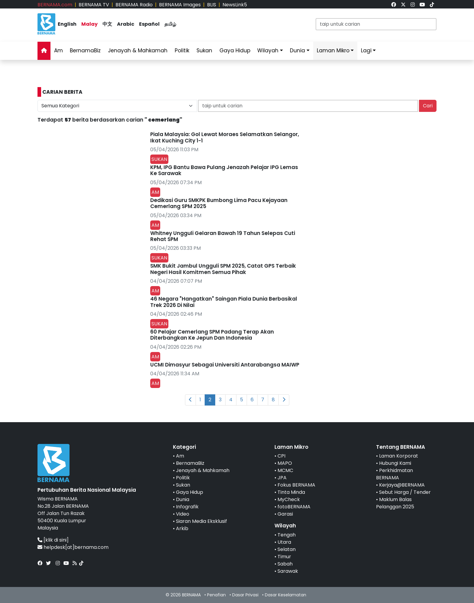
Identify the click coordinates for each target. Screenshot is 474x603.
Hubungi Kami (395, 463)
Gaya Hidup (234, 50)
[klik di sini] (56, 539)
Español (149, 24)
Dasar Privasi (245, 595)
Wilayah (267, 50)
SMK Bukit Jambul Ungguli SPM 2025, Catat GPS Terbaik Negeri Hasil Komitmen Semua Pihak (223, 268)
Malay (89, 24)
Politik (182, 50)
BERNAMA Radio (134, 4)
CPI (281, 455)
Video (182, 513)
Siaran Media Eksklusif (201, 521)
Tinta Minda (291, 492)
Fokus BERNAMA (296, 484)
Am (58, 50)
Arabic (125, 24)
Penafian (216, 595)
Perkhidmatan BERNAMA (394, 474)
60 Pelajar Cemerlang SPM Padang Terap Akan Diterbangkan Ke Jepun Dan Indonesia (212, 334)
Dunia (297, 50)
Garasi (285, 513)
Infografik (187, 506)
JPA (282, 477)
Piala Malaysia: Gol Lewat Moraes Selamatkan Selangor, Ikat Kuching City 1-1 (224, 137)
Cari (428, 105)
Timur (284, 556)
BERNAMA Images (180, 4)
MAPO (285, 463)
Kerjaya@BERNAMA (402, 484)
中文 (107, 24)
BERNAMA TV (94, 4)
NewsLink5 (234, 4)
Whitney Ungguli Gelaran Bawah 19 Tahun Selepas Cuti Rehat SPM (222, 236)
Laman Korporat (398, 455)
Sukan (204, 50)
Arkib (182, 528)
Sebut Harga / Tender (405, 492)
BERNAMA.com (54, 4)
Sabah (285, 563)
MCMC (285, 470)
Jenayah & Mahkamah (137, 50)
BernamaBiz (85, 50)
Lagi (366, 50)
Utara (284, 542)
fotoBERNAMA (294, 506)
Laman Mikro (333, 50)
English (67, 24)
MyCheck (289, 499)
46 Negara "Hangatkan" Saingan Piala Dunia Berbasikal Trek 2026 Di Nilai (223, 301)
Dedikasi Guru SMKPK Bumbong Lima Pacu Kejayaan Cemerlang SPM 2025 (218, 203)
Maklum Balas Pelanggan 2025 (395, 503)
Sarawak (288, 571)
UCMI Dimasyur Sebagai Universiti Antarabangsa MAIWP (224, 364)
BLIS (211, 4)
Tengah (287, 534)
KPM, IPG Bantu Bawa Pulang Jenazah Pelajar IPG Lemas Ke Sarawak (224, 170)
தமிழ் (170, 24)
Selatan (287, 549)
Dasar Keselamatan (285, 595)
